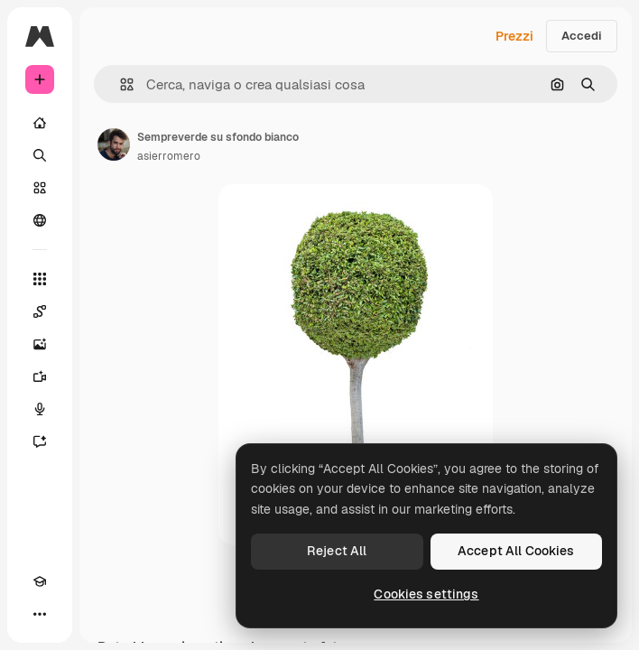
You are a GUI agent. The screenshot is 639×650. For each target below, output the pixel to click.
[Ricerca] (39, 155)
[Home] (39, 122)
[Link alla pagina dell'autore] (113, 144)
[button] (119, 84)
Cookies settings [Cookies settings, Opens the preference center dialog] (426, 594)
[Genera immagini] (39, 344)
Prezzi (514, 36)
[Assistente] (39, 441)
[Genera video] (39, 376)
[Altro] (39, 613)
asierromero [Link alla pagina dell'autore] (168, 156)
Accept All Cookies (516, 551)
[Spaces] (39, 311)
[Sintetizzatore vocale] (39, 409)
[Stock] (39, 187)
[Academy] (39, 581)
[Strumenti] (39, 279)
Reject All (336, 551)
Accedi (581, 35)
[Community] (39, 220)
